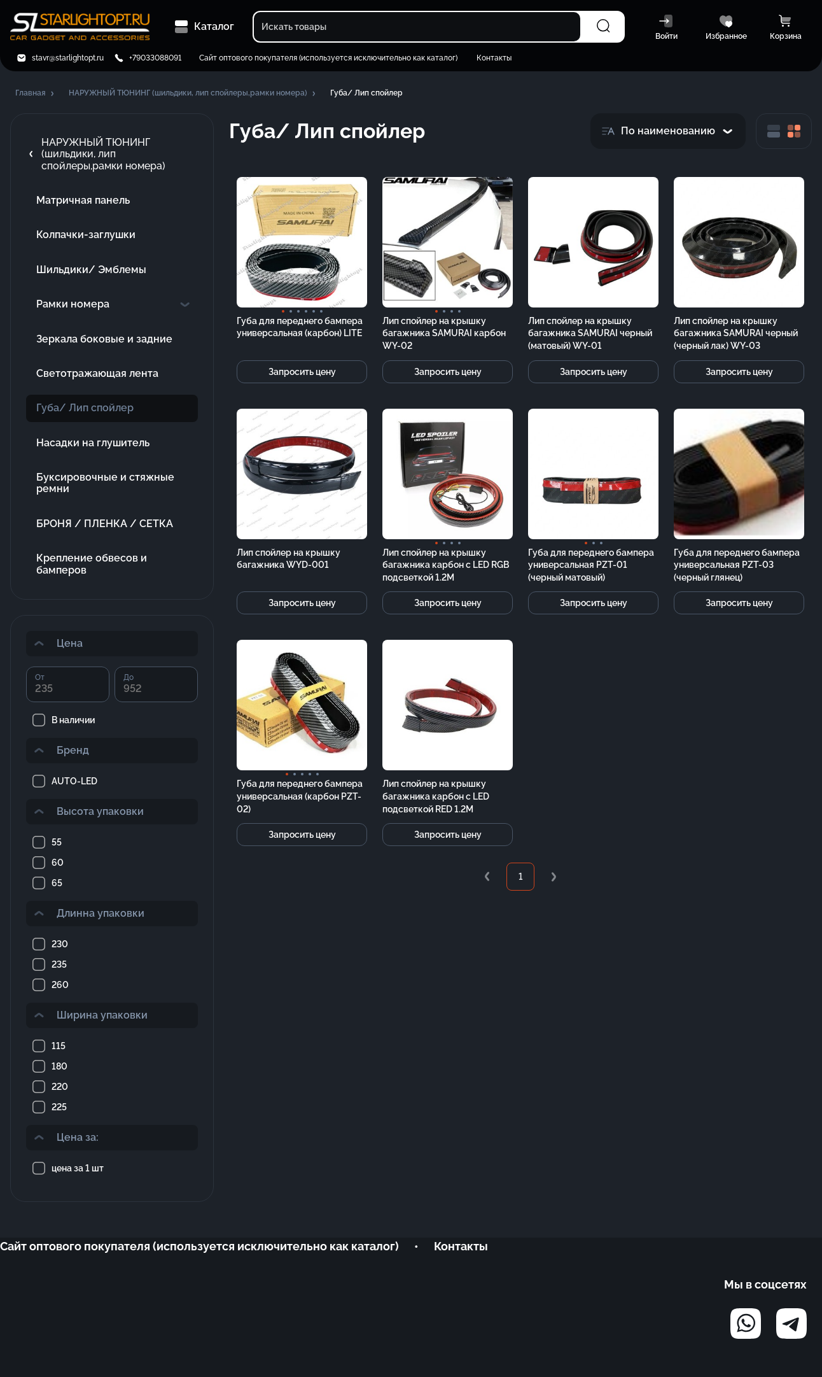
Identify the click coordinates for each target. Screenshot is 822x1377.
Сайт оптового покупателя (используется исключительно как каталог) (328, 57)
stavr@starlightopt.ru (68, 57)
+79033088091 (155, 57)
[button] (35, 94)
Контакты (494, 57)
